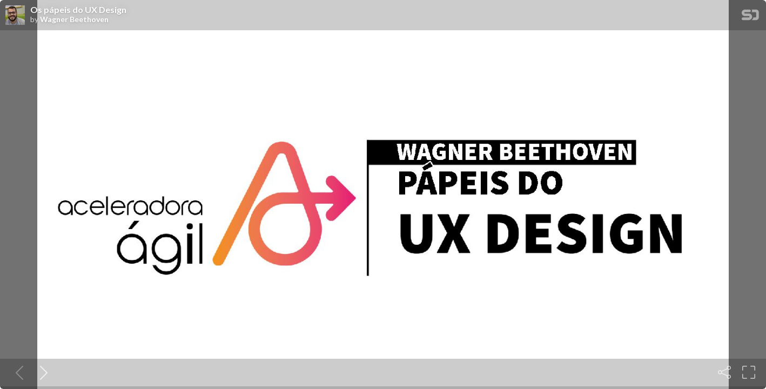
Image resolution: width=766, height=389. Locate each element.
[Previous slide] (17, 372)
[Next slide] (41, 372)
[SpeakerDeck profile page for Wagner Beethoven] (15, 15)
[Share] (724, 372)
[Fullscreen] (748, 372)
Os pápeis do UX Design (78, 9)
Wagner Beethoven (74, 19)
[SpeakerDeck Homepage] (750, 17)
